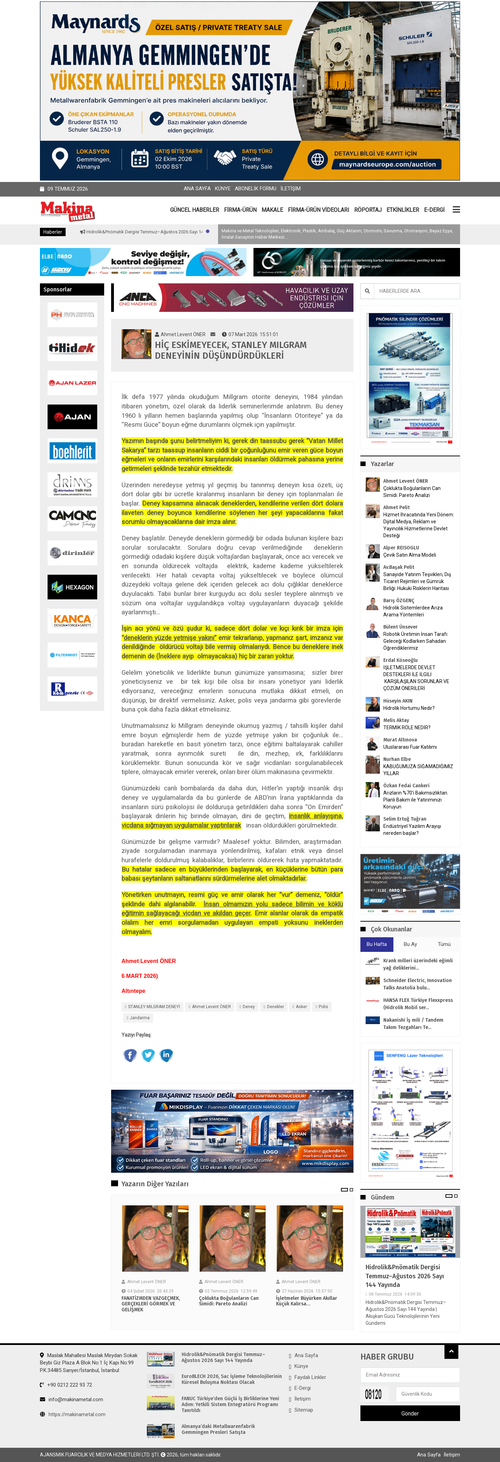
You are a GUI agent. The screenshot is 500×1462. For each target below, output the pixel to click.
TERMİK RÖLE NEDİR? (407, 727)
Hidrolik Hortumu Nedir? (409, 708)
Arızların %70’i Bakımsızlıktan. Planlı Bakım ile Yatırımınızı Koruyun (415, 799)
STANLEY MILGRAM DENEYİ (154, 1006)
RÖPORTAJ (368, 210)
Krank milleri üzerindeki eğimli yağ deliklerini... (418, 964)
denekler (275, 1006)
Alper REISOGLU (401, 548)
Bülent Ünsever (400, 627)
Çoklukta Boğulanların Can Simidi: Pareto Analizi (229, 1301)
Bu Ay (410, 944)
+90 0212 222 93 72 (66, 1385)
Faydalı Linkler (310, 1377)
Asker (301, 1006)
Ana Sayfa (197, 188)
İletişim (291, 188)
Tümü (444, 944)
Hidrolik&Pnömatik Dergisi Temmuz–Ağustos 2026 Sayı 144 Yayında (180, 231)
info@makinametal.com (71, 1399)
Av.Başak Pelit (398, 567)
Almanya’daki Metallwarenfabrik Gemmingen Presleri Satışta (218, 1429)
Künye (223, 188)
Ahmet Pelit (396, 507)
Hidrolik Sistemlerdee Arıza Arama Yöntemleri (413, 611)
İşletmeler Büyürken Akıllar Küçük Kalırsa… (306, 1301)
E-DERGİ (434, 210)
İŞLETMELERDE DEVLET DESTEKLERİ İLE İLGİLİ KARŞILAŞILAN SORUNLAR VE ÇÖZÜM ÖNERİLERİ (416, 678)
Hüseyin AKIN (397, 701)
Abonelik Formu (255, 188)
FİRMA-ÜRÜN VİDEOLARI (318, 210)
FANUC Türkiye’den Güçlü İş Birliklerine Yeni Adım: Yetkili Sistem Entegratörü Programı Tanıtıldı (230, 1404)
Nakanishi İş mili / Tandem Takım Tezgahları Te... (413, 1023)
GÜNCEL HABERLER (194, 210)
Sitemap (303, 1410)
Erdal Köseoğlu (400, 660)
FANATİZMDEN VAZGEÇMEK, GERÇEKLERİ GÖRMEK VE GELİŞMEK (151, 1304)
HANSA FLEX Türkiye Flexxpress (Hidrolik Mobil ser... (418, 1004)
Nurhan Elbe (397, 759)
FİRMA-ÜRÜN (240, 210)
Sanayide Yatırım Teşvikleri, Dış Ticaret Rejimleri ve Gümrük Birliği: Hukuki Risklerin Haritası (417, 581)
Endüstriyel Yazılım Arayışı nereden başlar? (412, 829)
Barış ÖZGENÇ (398, 601)
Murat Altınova (400, 740)
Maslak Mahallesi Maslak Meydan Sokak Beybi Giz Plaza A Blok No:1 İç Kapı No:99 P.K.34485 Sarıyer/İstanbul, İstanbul (89, 1362)
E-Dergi (302, 1388)
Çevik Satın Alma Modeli (409, 555)
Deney (249, 1006)
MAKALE (272, 210)
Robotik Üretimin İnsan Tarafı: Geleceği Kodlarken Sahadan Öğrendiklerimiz (415, 641)
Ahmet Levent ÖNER (211, 1006)
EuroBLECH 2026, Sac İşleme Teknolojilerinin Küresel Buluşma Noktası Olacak (232, 1379)
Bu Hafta (377, 944)
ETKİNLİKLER (402, 210)
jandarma (140, 1017)
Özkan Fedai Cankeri (406, 786)
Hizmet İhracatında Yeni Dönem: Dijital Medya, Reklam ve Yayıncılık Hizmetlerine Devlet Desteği (418, 525)
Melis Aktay (396, 720)
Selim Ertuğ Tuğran (404, 819)
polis (323, 1006)
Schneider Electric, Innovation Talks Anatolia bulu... (417, 984)
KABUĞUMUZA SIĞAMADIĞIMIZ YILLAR (418, 770)
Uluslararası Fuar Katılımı (410, 747)
